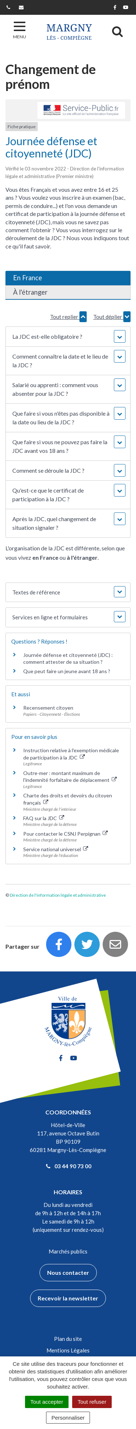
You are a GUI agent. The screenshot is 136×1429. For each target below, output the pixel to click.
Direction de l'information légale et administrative (58, 895)
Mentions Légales (68, 1350)
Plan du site (68, 1338)
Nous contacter (68, 1272)
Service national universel (55, 849)
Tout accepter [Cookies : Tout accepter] (46, 1402)
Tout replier (68, 316)
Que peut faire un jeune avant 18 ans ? (66, 671)
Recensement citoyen (48, 708)
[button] (68, 336)
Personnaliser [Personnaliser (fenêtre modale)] (68, 1418)
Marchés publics (68, 1251)
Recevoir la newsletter (68, 1298)
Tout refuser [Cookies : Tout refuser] (92, 1402)
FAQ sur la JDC (43, 818)
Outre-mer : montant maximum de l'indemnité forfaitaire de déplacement (70, 776)
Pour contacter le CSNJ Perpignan (65, 834)
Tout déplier (112, 316)
